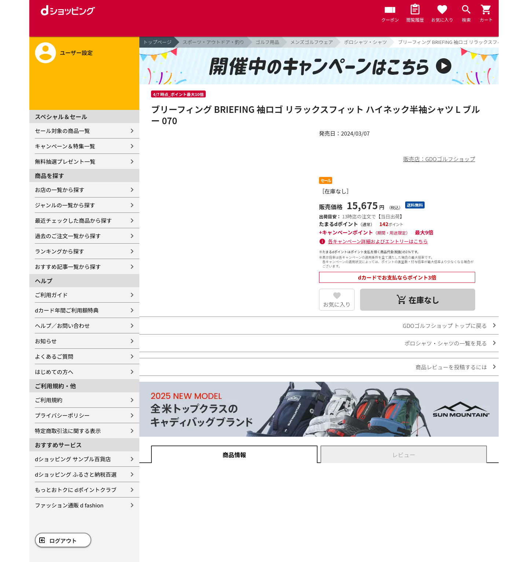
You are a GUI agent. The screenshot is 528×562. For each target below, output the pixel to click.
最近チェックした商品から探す (73, 220)
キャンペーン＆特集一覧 (65, 146)
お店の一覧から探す (59, 189)
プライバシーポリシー (62, 415)
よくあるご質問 (54, 356)
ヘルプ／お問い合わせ (62, 325)
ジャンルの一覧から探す (65, 205)
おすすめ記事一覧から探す (68, 266)
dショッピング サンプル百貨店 (73, 459)
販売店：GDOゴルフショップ (439, 159)
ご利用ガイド (51, 295)
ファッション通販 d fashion (69, 505)
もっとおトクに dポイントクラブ (76, 489)
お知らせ (46, 341)
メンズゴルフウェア (311, 41)
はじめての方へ (54, 372)
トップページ (157, 41)
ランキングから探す (59, 251)
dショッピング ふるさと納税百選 (76, 474)
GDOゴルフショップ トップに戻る (445, 325)
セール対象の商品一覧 (62, 130)
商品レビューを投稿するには (451, 367)
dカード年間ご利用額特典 (67, 310)
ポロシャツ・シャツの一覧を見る (445, 343)
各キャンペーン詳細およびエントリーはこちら (378, 241)
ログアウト (63, 540)
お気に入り (337, 304)
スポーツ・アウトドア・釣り (214, 41)
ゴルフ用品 (267, 41)
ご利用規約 (48, 400)
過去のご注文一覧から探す (68, 236)
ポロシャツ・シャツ (365, 41)
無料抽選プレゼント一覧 (65, 161)
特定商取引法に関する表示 (68, 431)
